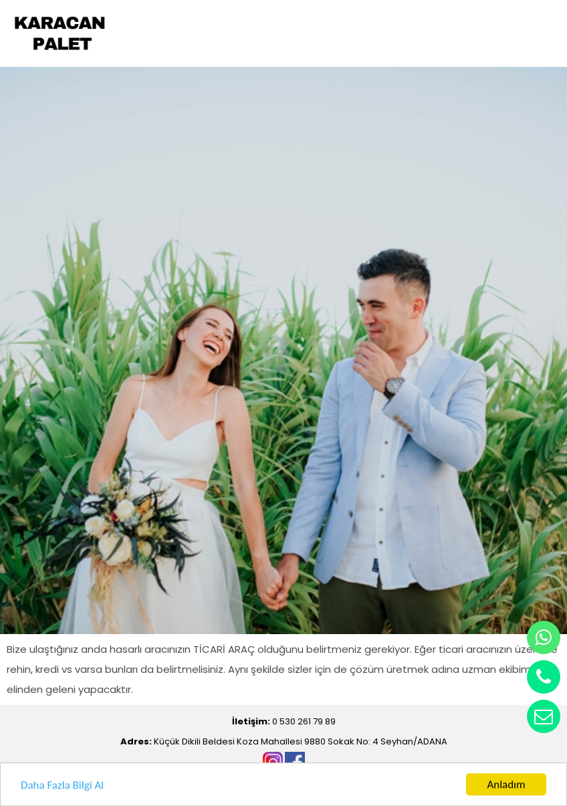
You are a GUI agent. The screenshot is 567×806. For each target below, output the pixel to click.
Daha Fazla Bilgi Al (62, 786)
